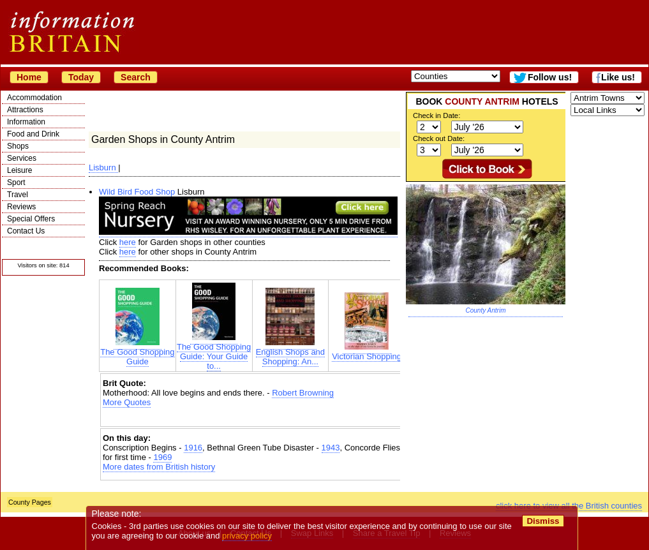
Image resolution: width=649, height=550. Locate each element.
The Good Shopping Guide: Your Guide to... (214, 352)
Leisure (19, 170)
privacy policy (247, 535)
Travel (17, 194)
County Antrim (486, 310)
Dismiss (542, 521)
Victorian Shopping (366, 352)
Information (26, 121)
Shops (18, 146)
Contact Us (26, 231)
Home (29, 77)
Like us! (618, 77)
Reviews (21, 206)
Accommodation (34, 97)
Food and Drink (33, 134)
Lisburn (103, 167)
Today (81, 77)
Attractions (25, 109)
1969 (162, 457)
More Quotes (127, 402)
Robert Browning (303, 393)
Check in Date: (436, 115)
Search (136, 77)
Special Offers (31, 218)
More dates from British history (159, 467)
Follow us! (550, 77)
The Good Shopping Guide (137, 352)
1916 (193, 447)
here (127, 242)
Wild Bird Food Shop (137, 192)
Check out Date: (439, 138)
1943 (331, 447)
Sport (16, 182)
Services (21, 158)
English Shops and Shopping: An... (290, 352)
